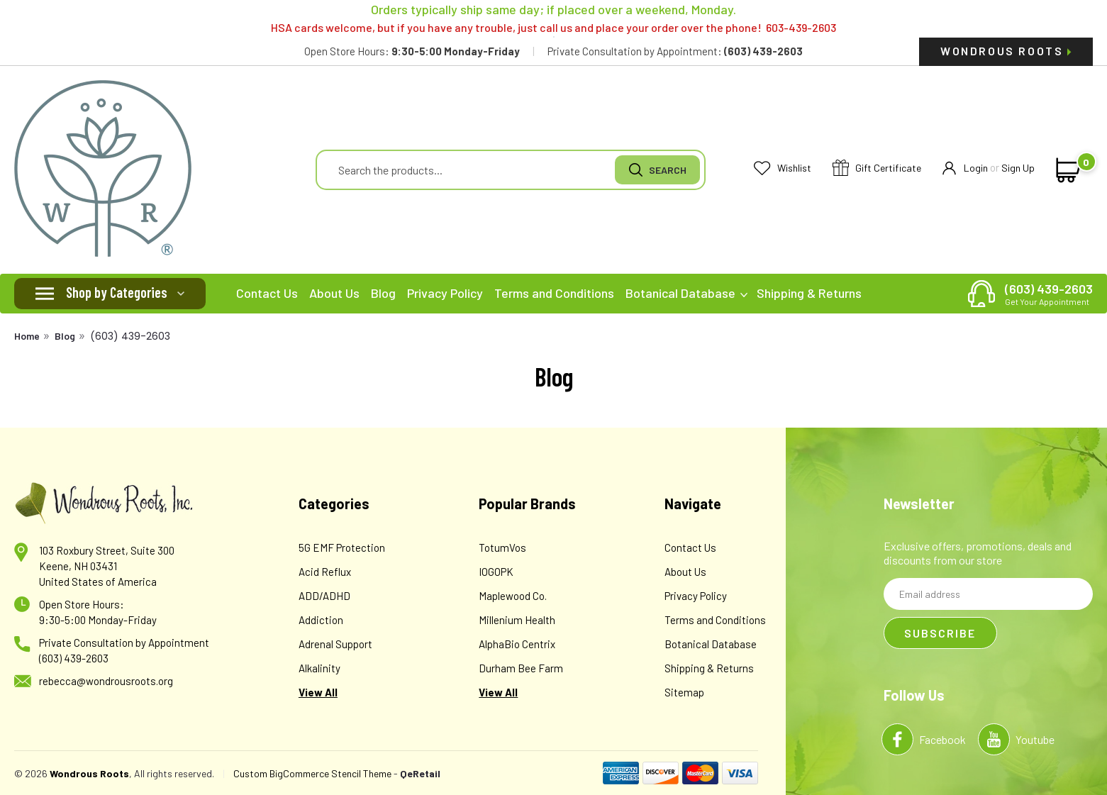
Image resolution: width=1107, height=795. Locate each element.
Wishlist (782, 168)
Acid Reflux (325, 571)
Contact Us (267, 293)
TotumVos (502, 547)
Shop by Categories (116, 292)
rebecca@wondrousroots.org (106, 680)
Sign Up (1018, 168)
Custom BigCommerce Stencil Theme (312, 773)
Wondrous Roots (1006, 50)
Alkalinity (319, 668)
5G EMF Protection (342, 547)
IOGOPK (496, 571)
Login (965, 168)
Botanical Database (686, 293)
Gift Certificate (877, 168)
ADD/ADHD (324, 595)
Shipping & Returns (809, 293)
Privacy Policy (445, 293)
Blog (383, 293)
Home (27, 336)
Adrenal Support (335, 644)
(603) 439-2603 (1049, 293)
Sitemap (684, 692)
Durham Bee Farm (521, 668)
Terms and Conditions (554, 293)
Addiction (321, 619)
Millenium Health (517, 619)
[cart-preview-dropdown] (1065, 170)
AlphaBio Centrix (517, 644)
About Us (334, 293)
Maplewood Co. (513, 595)
